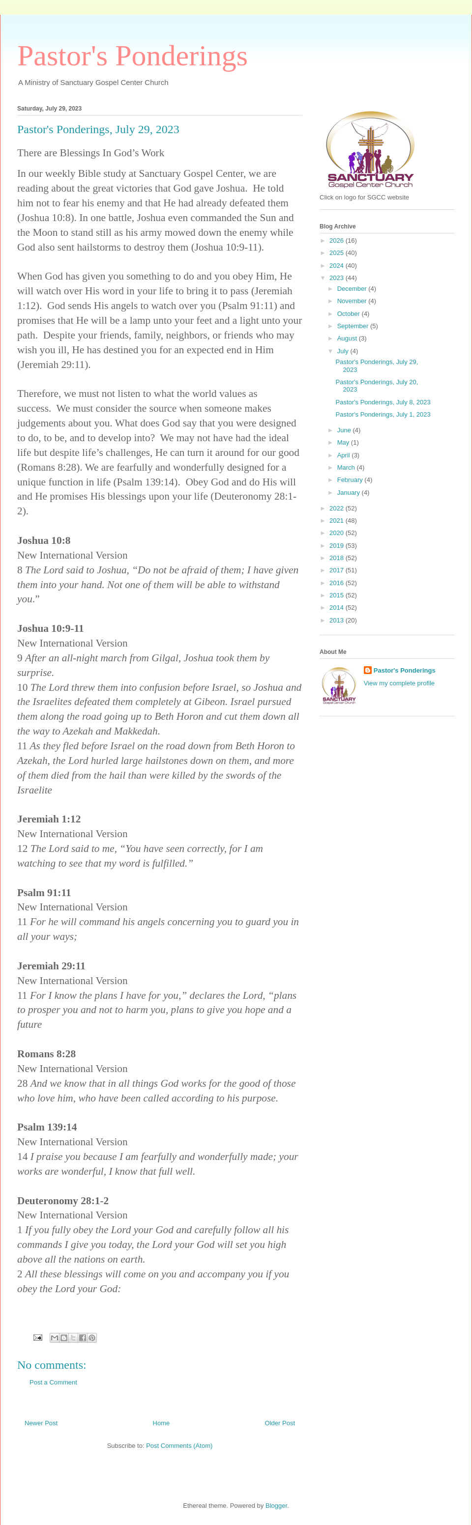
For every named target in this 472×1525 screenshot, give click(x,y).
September (353, 326)
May (344, 442)
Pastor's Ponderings (132, 55)
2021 (337, 520)
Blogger (276, 1505)
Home (161, 1423)
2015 (337, 595)
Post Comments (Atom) (179, 1445)
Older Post (280, 1423)
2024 (337, 265)
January (349, 492)
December (353, 288)
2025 (337, 252)
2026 (337, 240)
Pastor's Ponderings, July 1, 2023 (382, 414)
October (349, 313)
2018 (337, 558)
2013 (337, 620)
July (344, 351)
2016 (337, 583)
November (353, 301)
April (344, 455)
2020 (337, 533)
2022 (337, 508)
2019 (337, 545)
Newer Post (41, 1423)
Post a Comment (53, 1382)
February (351, 479)
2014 (337, 607)
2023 (337, 278)
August (348, 338)
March (347, 467)
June (345, 430)
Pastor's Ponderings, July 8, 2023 (382, 402)
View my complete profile (399, 683)
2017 (337, 570)
